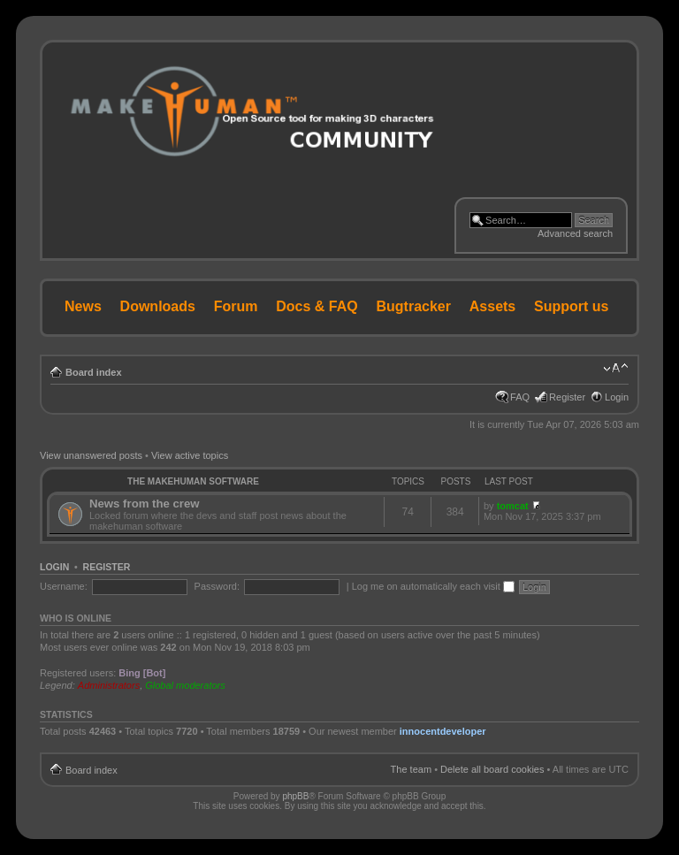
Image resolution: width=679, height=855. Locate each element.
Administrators (109, 685)
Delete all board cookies (492, 769)
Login (617, 397)
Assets (492, 306)
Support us (571, 306)
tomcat (513, 505)
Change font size (616, 369)
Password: (217, 586)
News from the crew (144, 503)
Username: (64, 586)
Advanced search (575, 233)
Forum (236, 306)
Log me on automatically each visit (433, 586)
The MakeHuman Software (193, 481)
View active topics (189, 455)
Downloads (157, 306)
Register (567, 397)
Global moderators (185, 685)
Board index (93, 372)
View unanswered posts (91, 455)
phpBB (295, 796)
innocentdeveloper (443, 731)
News (83, 306)
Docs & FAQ (316, 306)
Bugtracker (414, 306)
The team (411, 769)
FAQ (520, 397)
